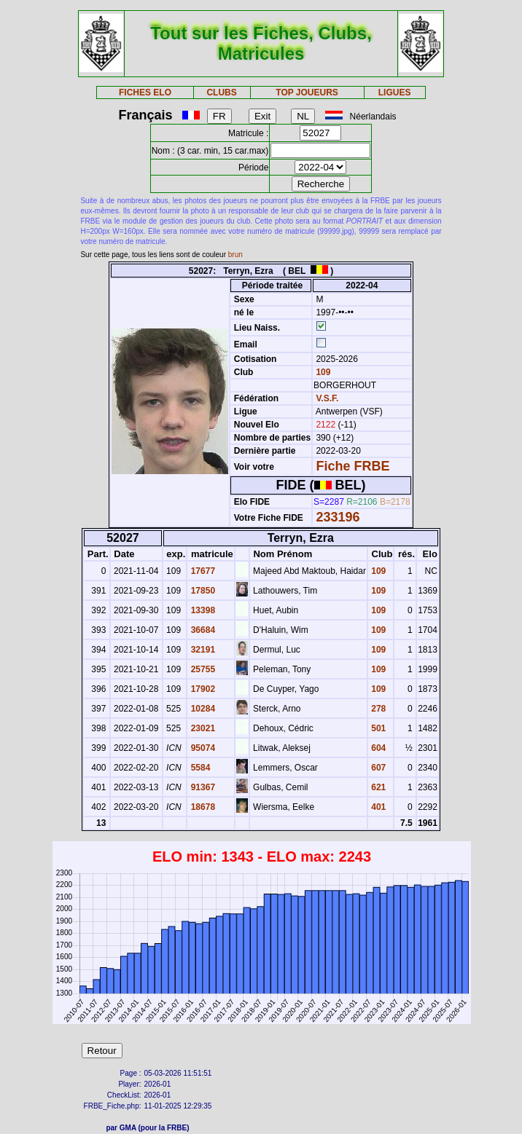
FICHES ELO (145, 92)
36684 (201, 630)
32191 (201, 650)
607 (377, 768)
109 (321, 372)
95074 (201, 748)
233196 (337, 517)
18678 (201, 807)
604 (377, 748)
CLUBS (221, 92)
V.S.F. (327, 398)
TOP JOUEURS (307, 92)
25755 (201, 669)
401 (377, 807)
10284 (201, 709)
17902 (201, 689)
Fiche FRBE (352, 466)
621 (377, 787)
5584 (199, 768)
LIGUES (394, 92)
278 (377, 709)
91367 (201, 787)
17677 (201, 571)
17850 (201, 591)
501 (377, 728)
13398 (201, 610)
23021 (201, 728)
